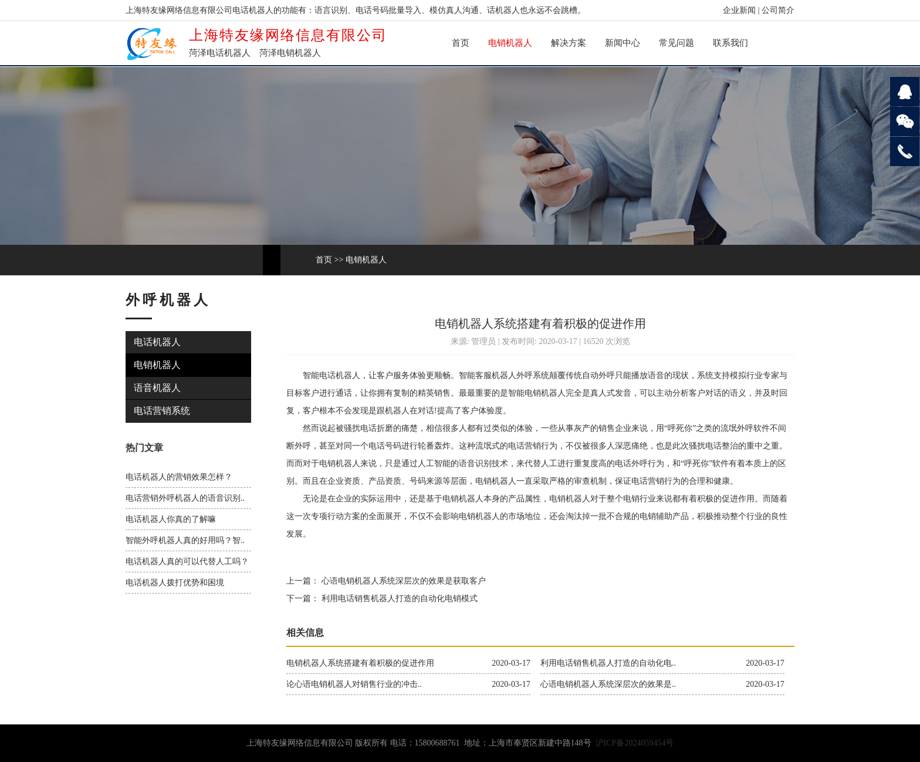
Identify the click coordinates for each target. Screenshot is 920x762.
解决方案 (568, 43)
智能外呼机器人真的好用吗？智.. (185, 540)
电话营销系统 (162, 411)
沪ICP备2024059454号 (635, 743)
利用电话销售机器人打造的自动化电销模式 (398, 598)
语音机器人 (157, 388)
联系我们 (730, 43)
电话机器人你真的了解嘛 (171, 519)
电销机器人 (510, 43)
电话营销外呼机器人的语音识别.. (185, 498)
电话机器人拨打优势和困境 (175, 582)
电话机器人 (157, 342)
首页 (460, 43)
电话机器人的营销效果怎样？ (179, 477)
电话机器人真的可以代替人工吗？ (187, 561)
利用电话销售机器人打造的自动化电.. (608, 663)
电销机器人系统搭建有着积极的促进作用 (360, 663)
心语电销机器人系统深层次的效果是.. (608, 684)
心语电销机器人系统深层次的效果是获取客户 (402, 580)
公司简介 (778, 10)
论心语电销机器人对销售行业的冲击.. (354, 684)
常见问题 (676, 43)
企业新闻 (739, 10)
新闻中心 (622, 43)
